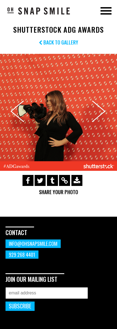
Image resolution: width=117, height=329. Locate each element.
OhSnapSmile (38, 11)
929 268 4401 (22, 254)
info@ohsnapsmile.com (33, 243)
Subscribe (20, 306)
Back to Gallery (58, 42)
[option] (58, 112)
